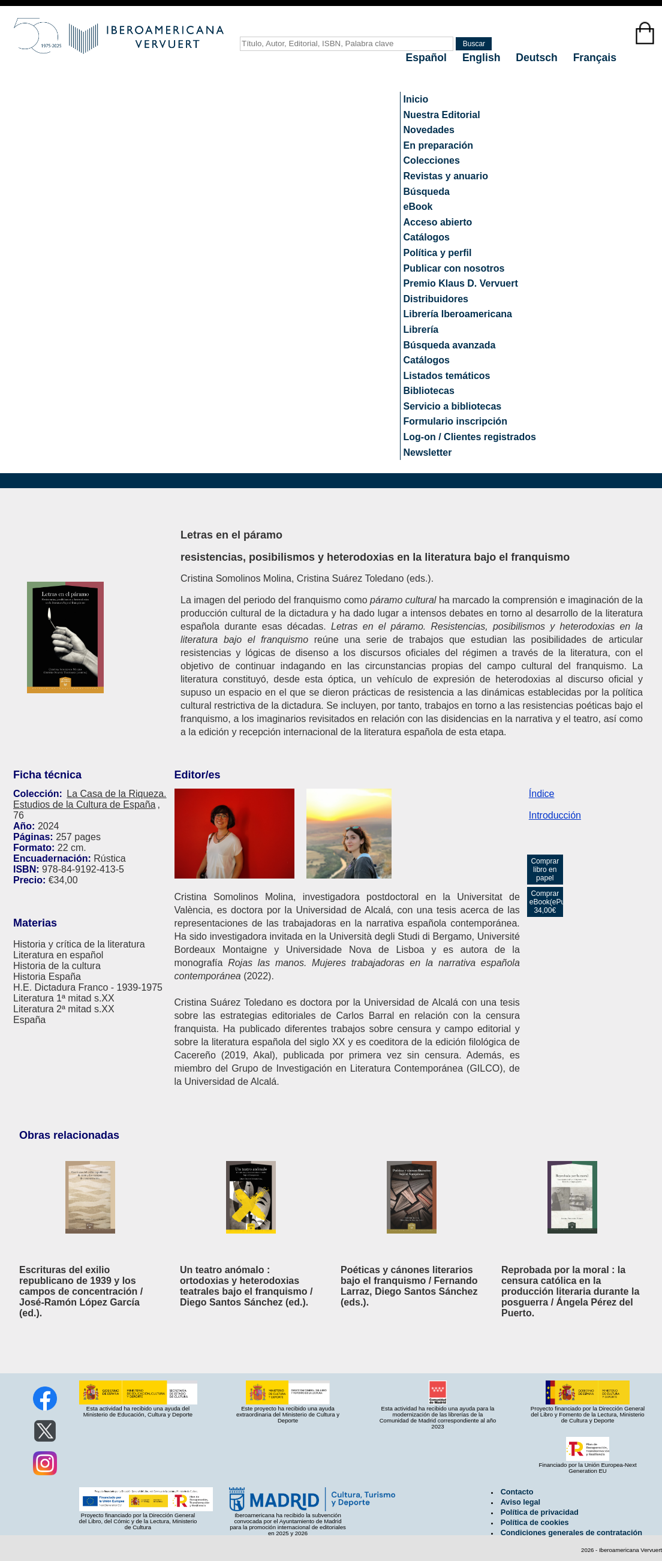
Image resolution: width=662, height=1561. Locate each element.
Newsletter (428, 452)
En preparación (438, 145)
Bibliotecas (429, 391)
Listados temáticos (447, 376)
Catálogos (427, 237)
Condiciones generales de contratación (571, 1533)
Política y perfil (438, 253)
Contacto (517, 1492)
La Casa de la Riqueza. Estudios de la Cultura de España (90, 799)
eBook (418, 206)
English (482, 58)
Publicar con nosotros (454, 268)
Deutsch (538, 58)
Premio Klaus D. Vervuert (461, 283)
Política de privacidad (540, 1512)
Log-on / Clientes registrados (470, 437)
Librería (421, 329)
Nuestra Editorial (442, 115)
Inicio (416, 99)
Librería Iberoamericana (458, 314)
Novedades (429, 130)
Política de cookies (535, 1522)
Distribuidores (436, 299)
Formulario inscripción (455, 421)
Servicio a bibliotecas (453, 406)
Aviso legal (520, 1502)
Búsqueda (427, 192)
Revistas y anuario (446, 176)
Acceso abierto (438, 222)
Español (428, 58)
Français (594, 58)
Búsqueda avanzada (450, 345)
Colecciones (432, 160)
